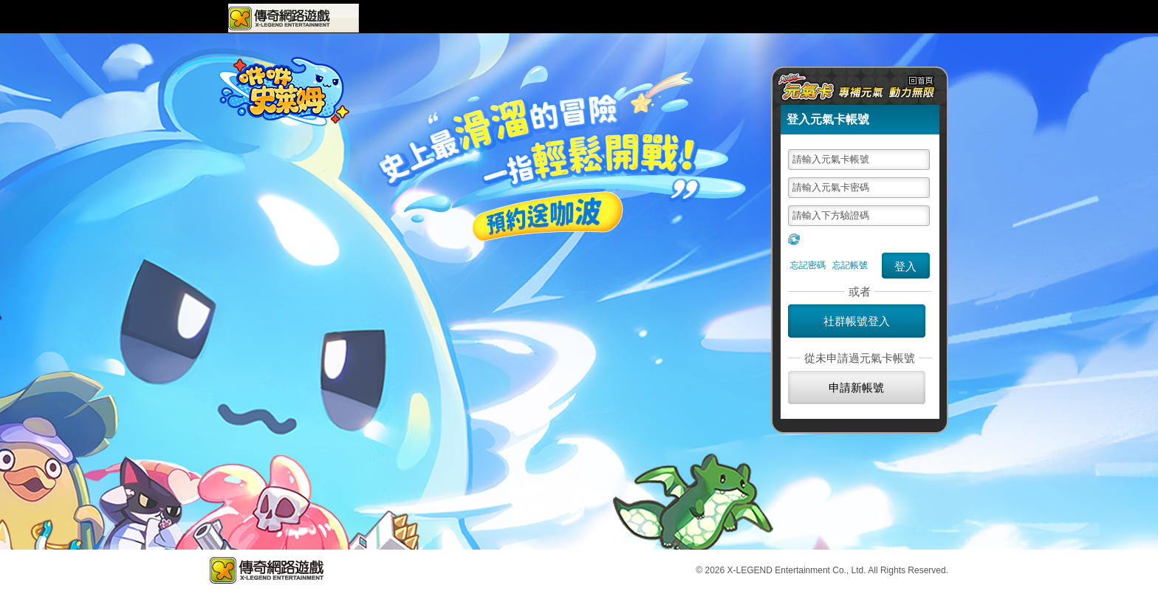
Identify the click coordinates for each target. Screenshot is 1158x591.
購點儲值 (833, 18)
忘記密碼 (808, 265)
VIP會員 (731, 18)
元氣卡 (894, 18)
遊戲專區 (394, 18)
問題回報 (781, 18)
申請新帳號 (856, 387)
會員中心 (681, 18)
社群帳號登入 (856, 321)
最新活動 (543, 18)
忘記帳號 (850, 265)
